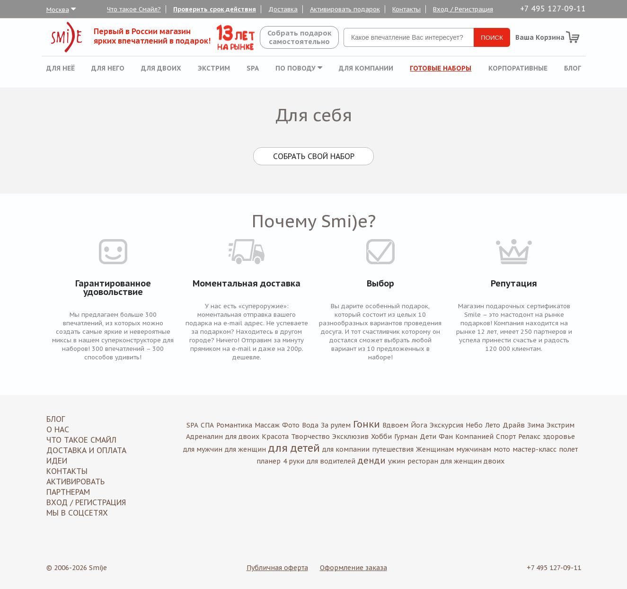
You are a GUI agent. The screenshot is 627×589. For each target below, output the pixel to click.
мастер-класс (534, 449)
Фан (446, 436)
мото (502, 449)
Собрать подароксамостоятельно (299, 37)
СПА (207, 425)
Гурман (405, 436)
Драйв (514, 425)
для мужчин (202, 449)
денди (372, 460)
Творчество (310, 436)
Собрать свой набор (313, 156)
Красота (275, 436)
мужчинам (473, 449)
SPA (253, 68)
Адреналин (204, 436)
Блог (572, 68)
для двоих (242, 436)
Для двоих (161, 68)
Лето (492, 425)
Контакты (406, 9)
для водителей (331, 461)
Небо (474, 425)
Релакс (529, 436)
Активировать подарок (345, 9)
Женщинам (435, 449)
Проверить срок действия (214, 9)
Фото (291, 425)
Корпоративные (518, 68)
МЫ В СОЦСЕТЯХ (77, 513)
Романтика (234, 425)
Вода (310, 425)
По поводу (298, 68)
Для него (107, 68)
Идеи (56, 460)
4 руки (293, 461)
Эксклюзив (350, 436)
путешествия (393, 449)
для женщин (245, 449)
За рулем (336, 425)
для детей (294, 448)
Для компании (366, 68)
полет (568, 449)
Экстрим (214, 68)
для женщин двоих (472, 461)
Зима (535, 425)
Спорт (506, 436)
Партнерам (68, 492)
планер (268, 461)
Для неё (60, 68)
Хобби (381, 436)
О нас (57, 429)
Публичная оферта (277, 567)
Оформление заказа (353, 567)
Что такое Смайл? (134, 9)
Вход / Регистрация (463, 9)
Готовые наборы (440, 68)
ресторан (422, 461)
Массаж (267, 425)
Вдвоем (395, 425)
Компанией (474, 436)
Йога (419, 425)
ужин (396, 461)
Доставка (283, 9)
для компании (346, 449)
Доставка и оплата (86, 450)
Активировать (75, 481)
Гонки (366, 424)
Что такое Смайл (81, 440)
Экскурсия (446, 425)
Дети (428, 436)
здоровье (559, 436)
